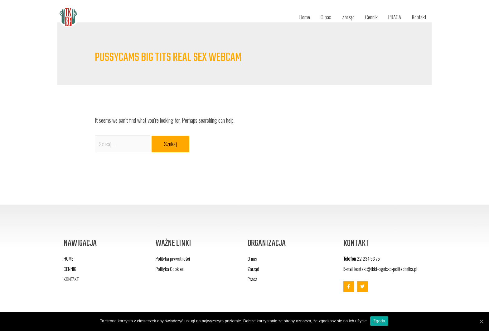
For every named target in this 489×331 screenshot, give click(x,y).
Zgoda (380, 321)
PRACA (392, 17)
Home (299, 17)
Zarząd (344, 17)
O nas (321, 17)
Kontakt (418, 17)
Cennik (368, 17)
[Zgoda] (481, 321)
